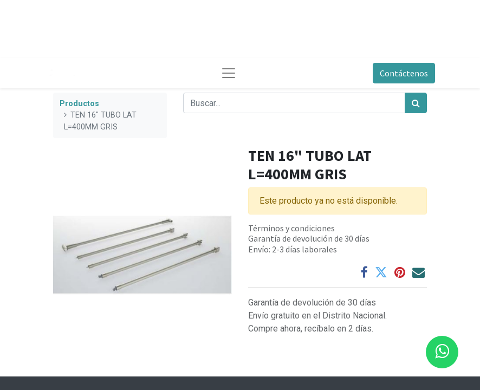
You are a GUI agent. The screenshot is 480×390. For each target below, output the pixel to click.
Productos (79, 103)
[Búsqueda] (416, 103)
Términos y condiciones (291, 228)
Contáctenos (404, 73)
